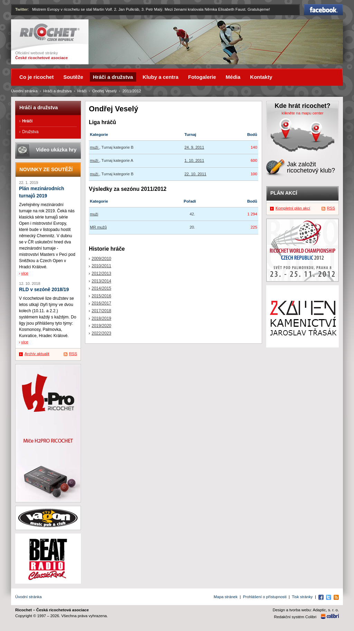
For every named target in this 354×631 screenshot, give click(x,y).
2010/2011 (101, 265)
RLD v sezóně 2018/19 (44, 289)
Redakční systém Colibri (295, 617)
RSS (73, 354)
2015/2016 (101, 296)
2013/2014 (101, 281)
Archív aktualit (37, 354)
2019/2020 (101, 325)
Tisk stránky (302, 597)
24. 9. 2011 (194, 147)
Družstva (30, 131)
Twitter (21, 9)
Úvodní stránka (24, 91)
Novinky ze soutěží (46, 169)
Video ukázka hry (56, 149)
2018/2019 (101, 318)
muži (94, 147)
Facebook (323, 9)
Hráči (82, 91)
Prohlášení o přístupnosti (265, 597)
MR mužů (98, 227)
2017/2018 (101, 310)
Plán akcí (283, 193)
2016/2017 (101, 303)
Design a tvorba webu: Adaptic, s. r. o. (306, 610)
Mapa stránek (225, 597)
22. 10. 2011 (195, 174)
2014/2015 (101, 288)
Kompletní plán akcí (293, 208)
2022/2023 (101, 333)
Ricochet (50, 32)
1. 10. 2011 (194, 160)
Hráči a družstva (57, 91)
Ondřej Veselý (104, 91)
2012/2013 (101, 273)
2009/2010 (101, 258)
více (24, 273)
